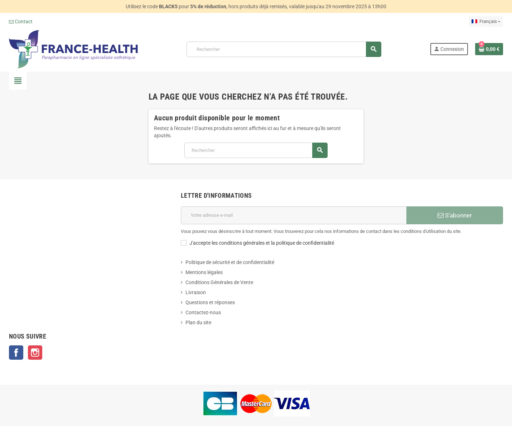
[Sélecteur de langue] (486, 21)
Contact (21, 21)
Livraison (195, 292)
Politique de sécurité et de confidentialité (229, 262)
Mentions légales (204, 272)
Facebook (16, 352)
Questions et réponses (210, 302)
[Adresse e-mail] (293, 215)
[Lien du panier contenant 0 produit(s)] (489, 49)
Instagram (35, 352)
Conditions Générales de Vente (219, 282)
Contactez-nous (203, 312)
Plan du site (198, 322)
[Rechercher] (284, 49)
